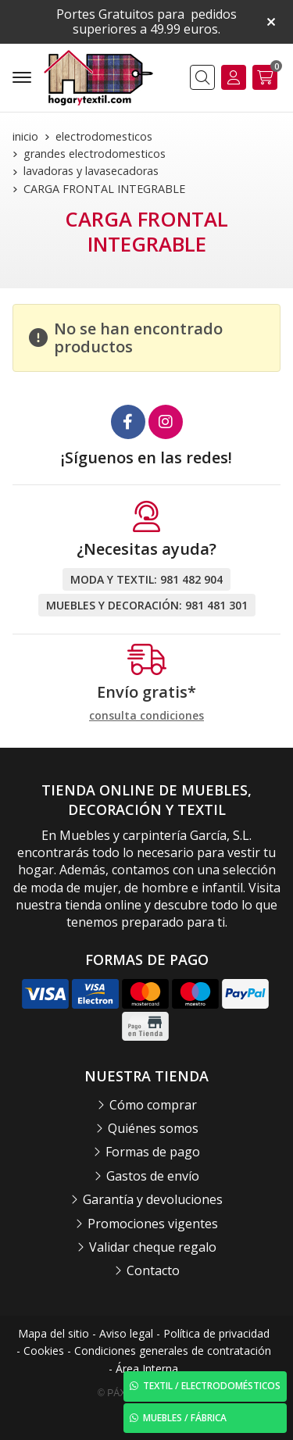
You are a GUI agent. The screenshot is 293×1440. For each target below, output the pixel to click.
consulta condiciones (146, 716)
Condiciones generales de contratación (172, 1350)
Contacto (153, 1270)
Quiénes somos (153, 1128)
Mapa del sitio (53, 1333)
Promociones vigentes (153, 1223)
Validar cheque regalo (152, 1247)
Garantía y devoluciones (153, 1199)
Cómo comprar (153, 1104)
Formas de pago (152, 1151)
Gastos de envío (152, 1176)
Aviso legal (126, 1333)
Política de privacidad (216, 1333)
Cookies (43, 1350)
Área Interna (147, 1368)
